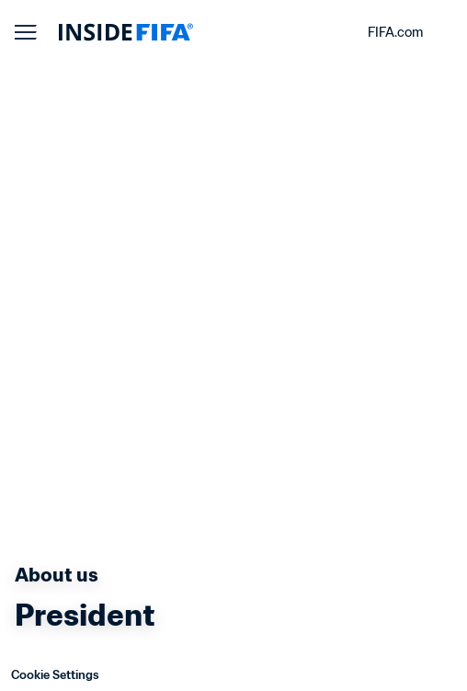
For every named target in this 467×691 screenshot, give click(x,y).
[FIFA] (126, 32)
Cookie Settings (55, 675)
